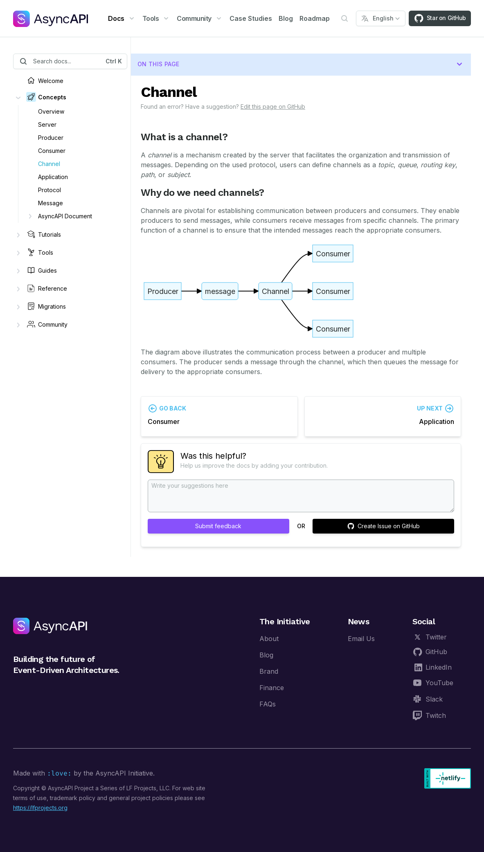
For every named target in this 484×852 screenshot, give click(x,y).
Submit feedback (218, 525)
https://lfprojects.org (40, 807)
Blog (286, 18)
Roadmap (314, 18)
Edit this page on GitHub (273, 106)
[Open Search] (344, 18)
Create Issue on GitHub (383, 526)
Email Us (361, 639)
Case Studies (251, 18)
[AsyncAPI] (50, 18)
